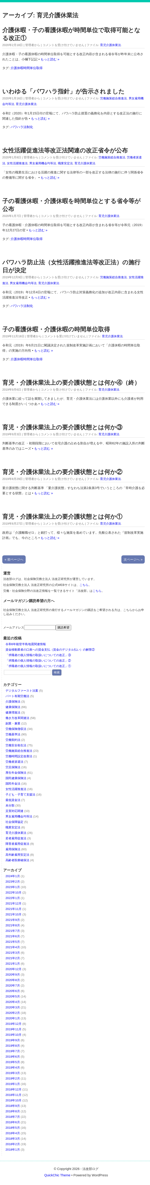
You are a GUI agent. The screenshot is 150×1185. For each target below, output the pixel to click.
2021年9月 (12, 920)
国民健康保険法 (15, 778)
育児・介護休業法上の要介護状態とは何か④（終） (71, 382)
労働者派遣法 (14, 761)
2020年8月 (12, 980)
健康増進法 (12, 712)
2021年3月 (12, 952)
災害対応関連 (14, 811)
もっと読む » (50, 59)
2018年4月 (12, 1133)
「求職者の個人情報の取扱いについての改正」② (38, 660)
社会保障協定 (14, 822)
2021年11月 (13, 909)
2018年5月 (12, 1127)
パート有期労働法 (17, 696)
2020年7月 (12, 985)
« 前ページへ (14, 559)
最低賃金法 (12, 800)
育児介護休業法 (110, 45)
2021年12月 (13, 903)
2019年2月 (12, 1078)
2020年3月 (12, 1007)
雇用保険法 (12, 849)
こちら (83, 585)
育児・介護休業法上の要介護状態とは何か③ (62, 427)
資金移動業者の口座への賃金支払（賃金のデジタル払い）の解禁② (50, 649)
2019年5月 (12, 1062)
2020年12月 (13, 969)
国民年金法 (12, 783)
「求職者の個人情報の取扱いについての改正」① (38, 666)
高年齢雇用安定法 (17, 854)
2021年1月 (12, 963)
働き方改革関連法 (17, 718)
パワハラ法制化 (22, 127)
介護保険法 (12, 701)
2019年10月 (13, 1034)
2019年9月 (12, 1040)
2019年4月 (12, 1067)
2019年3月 (12, 1073)
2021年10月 (13, 914)
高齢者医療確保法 (17, 860)
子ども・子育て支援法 (20, 794)
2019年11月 (13, 1029)
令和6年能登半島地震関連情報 (25, 644)
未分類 (9, 805)
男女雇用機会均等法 (42, 163)
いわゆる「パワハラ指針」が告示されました (63, 91)
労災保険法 (12, 767)
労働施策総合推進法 (113, 98)
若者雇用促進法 (15, 838)
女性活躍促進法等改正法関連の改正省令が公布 (65, 150)
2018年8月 (12, 1111)
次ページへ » (133, 559)
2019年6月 (12, 1056)
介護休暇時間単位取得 (27, 68)
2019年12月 (13, 1023)
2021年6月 (12, 936)
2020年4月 (12, 1002)
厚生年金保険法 (15, 772)
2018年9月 (12, 1106)
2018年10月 (13, 1100)
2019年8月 (12, 1045)
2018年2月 (12, 1144)
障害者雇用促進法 (17, 843)
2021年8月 (12, 925)
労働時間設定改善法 (18, 756)
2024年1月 (12, 876)
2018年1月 (12, 1149)
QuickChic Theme (57, 1175)
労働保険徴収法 (15, 729)
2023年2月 (12, 881)
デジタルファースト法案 (21, 690)
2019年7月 (12, 1051)
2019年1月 (12, 1084)
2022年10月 (13, 892)
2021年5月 (12, 941)
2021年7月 (12, 931)
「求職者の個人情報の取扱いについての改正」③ (38, 655)
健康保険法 (12, 707)
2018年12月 (13, 1089)
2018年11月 (13, 1095)
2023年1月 (12, 887)
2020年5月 (12, 996)
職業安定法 (65, 163)
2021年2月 (12, 958)
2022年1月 (12, 898)
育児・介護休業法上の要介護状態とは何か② (62, 472)
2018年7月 (12, 1116)
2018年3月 (12, 1138)
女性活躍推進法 (17, 163)
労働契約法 (12, 740)
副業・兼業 (12, 723)
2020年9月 (12, 974)
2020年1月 (12, 1018)
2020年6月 (12, 991)
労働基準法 (12, 734)
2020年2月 (12, 1013)
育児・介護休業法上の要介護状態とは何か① (62, 516)
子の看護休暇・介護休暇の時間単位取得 (56, 329)
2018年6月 (12, 1122)
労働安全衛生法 (15, 745)
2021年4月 (12, 947)
